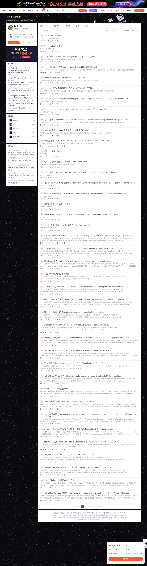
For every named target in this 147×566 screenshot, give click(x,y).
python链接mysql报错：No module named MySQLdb (63, 162)
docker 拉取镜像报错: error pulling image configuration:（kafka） (68, 57)
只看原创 (44, 31)
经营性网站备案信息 (101, 515)
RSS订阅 (135, 30)
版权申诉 (109, 517)
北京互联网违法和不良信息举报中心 (117, 515)
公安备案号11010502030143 (59, 515)
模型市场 (41, 10)
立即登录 (126, 559)
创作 (139, 10)
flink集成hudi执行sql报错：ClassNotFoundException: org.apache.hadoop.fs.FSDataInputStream (81, 376)
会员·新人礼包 (113, 10)
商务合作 (69, 513)
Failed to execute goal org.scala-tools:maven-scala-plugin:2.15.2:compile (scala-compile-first (80, 109)
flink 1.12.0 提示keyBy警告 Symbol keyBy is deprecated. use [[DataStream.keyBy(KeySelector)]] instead (84, 493)
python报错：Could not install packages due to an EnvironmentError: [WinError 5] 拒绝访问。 (80, 172)
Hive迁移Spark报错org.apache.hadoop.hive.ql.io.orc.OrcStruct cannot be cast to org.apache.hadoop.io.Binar (86, 338)
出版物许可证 (116, 517)
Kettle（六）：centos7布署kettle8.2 (19, 165)
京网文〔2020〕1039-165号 (87, 515)
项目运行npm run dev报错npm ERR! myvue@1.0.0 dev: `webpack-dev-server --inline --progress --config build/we (88, 183)
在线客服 (109, 513)
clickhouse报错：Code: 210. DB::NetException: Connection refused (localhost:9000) (76, 350)
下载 (18, 10)
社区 (23, 10)
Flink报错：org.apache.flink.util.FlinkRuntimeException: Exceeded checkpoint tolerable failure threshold (84, 287)
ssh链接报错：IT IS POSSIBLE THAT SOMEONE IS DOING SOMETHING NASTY (76, 141)
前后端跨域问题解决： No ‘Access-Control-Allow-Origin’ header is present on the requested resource (83, 193)
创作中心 (129, 10)
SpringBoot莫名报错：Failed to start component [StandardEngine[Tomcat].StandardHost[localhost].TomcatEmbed (21, 81)
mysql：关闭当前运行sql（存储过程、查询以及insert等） (65, 225)
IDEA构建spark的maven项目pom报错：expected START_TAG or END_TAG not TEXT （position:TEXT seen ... (20, 98)
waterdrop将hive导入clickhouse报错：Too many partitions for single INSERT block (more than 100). (82, 299)
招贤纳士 (63, 513)
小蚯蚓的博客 (13, 17)
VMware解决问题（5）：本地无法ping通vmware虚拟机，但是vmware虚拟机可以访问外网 (79, 214)
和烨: (9, 183)
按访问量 (126, 30)
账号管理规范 (93, 517)
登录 (102, 10)
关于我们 (56, 513)
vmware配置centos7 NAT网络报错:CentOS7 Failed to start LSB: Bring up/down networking (79, 429)
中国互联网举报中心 (74, 517)
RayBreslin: (11, 175)
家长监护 (55, 517)
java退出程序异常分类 (51, 36)
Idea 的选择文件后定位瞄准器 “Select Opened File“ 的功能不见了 (68, 67)
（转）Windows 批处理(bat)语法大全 (57, 480)
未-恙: (10, 160)
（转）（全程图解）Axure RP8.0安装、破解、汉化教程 (21, 150)
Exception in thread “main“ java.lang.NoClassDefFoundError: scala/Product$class (75, 325)
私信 (29, 43)
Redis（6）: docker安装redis (54, 389)
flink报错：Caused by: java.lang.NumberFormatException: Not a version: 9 (72, 455)
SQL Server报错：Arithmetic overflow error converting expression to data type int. (75, 261)
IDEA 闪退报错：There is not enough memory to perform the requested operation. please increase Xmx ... (19, 71)
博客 (13, 10)
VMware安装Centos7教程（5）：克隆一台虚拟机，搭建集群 (67, 401)
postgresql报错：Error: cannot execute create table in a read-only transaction (21, 90)
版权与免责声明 (102, 517)
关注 (13, 43)
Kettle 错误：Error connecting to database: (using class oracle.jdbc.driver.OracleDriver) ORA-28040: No (21, 107)
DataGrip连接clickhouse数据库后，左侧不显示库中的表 (65, 130)
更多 (49, 10)
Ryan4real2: (11, 168)
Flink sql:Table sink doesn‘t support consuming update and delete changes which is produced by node (83, 248)
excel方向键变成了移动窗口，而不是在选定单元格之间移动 (66, 88)
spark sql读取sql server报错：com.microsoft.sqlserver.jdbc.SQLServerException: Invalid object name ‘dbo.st (86, 235)
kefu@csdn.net (98, 513)
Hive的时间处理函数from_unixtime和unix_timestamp (63, 78)
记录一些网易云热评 (50, 151)
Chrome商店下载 (84, 517)
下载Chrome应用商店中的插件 (54, 274)
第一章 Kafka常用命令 (51, 46)
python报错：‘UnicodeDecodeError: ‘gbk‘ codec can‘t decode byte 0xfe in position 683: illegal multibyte (84, 120)
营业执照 (123, 517)
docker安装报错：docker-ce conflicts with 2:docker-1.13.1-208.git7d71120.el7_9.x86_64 (78, 442)
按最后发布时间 (116, 30)
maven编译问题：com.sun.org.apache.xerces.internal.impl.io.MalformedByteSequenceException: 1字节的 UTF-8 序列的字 (88, 415)
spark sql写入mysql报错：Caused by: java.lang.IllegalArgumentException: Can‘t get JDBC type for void (84, 99)
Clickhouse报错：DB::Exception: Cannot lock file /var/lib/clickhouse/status (72, 312)
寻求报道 (76, 513)
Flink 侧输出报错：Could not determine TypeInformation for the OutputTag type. (74, 363)
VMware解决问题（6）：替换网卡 (56, 204)
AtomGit (31, 10)
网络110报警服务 (63, 517)
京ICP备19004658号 (73, 515)
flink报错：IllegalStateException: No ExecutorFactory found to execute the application (77, 467)
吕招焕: (10, 152)
